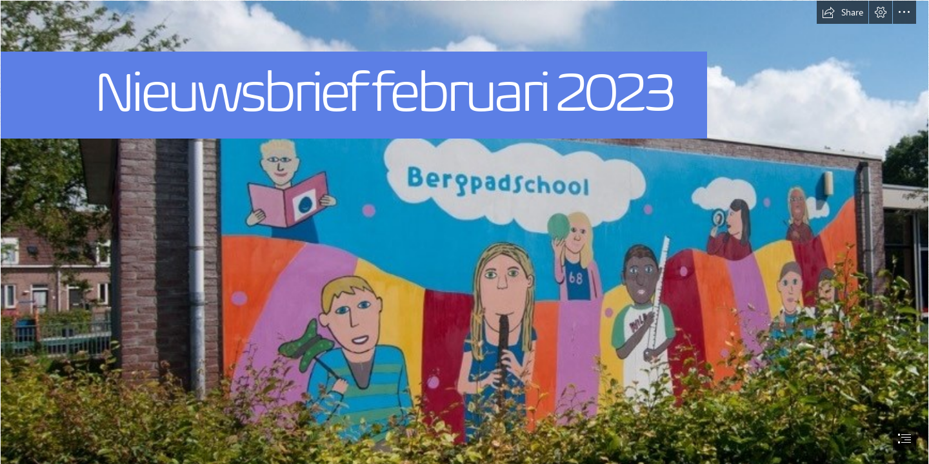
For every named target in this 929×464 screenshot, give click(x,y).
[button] (842, 12)
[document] (464, 232)
